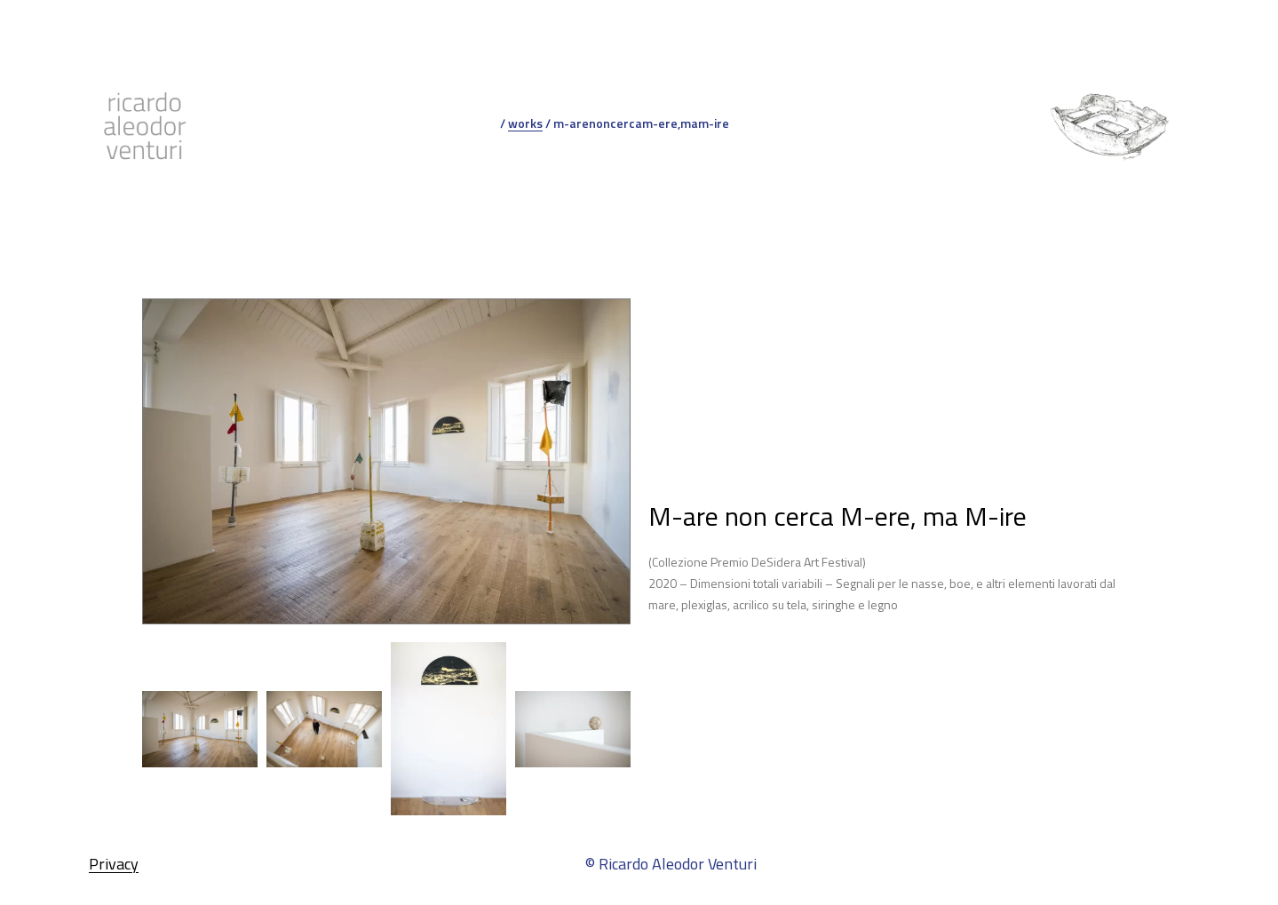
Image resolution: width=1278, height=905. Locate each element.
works (525, 123)
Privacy (114, 864)
